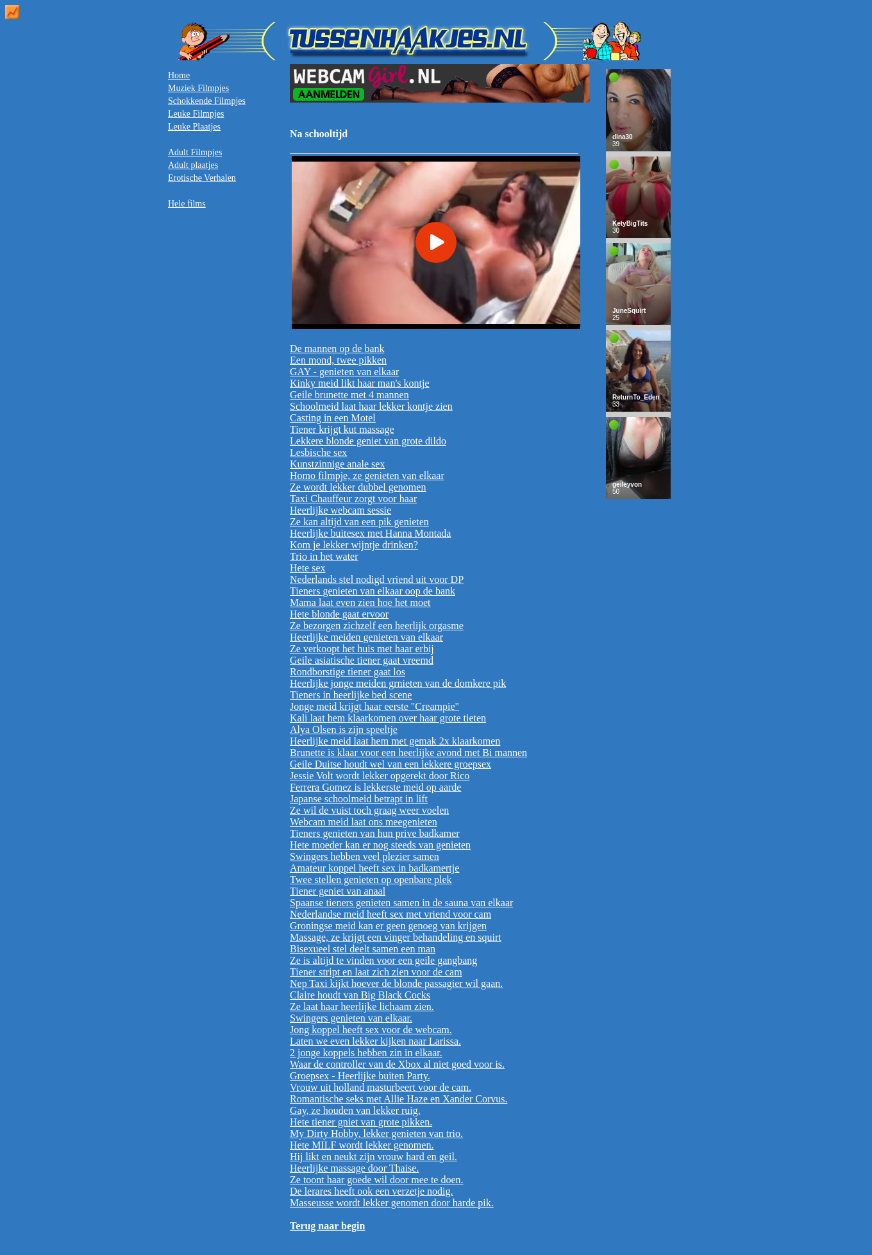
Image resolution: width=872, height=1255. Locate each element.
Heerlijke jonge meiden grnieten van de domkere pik (398, 683)
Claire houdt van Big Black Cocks (360, 995)
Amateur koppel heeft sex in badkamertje (374, 868)
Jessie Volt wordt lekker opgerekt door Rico (379, 775)
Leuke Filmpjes (196, 114)
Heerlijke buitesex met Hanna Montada (370, 533)
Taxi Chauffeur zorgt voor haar (353, 498)
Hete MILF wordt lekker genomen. (361, 1145)
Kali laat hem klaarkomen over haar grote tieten (388, 717)
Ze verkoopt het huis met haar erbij (362, 648)
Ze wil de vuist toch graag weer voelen (369, 810)
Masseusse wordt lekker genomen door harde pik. (392, 1202)
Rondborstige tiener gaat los (347, 671)
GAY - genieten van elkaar (344, 371)
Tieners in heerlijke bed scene (351, 694)
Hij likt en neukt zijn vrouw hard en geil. (373, 1156)
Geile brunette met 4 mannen (349, 394)
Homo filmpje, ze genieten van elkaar (367, 475)
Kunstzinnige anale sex (337, 464)
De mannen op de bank (337, 348)
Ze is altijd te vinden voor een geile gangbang (383, 960)
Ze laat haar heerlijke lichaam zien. (362, 1006)
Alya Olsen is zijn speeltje (344, 729)
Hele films (187, 203)
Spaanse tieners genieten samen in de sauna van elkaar (401, 902)
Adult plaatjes (193, 165)
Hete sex (308, 567)
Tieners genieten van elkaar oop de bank (372, 590)
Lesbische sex (318, 452)
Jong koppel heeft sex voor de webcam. (371, 1029)
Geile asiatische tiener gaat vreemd (361, 660)
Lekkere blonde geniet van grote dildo (368, 440)
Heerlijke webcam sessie (340, 510)
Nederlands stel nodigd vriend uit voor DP (377, 579)
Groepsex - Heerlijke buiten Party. (360, 1075)
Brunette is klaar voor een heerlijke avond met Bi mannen (408, 752)
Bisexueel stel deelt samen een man (362, 948)
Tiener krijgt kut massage (342, 429)
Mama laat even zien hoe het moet (360, 602)
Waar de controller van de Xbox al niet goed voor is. (397, 1064)
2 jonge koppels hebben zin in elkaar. (366, 1052)
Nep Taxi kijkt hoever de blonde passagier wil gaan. (396, 983)
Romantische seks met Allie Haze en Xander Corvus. (398, 1098)
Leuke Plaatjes (194, 126)
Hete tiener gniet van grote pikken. (361, 1121)
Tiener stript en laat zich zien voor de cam (376, 971)
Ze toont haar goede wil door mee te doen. (377, 1179)
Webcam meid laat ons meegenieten (363, 821)
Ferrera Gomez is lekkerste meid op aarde (375, 787)
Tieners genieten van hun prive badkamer (375, 833)
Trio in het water (324, 556)
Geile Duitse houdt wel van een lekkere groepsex (390, 764)
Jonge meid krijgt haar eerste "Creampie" (374, 706)
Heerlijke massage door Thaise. (354, 1168)
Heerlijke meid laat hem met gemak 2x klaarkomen (395, 741)
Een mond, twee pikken (338, 360)
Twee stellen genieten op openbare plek (371, 879)
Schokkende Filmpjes (207, 101)
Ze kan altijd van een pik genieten (359, 521)
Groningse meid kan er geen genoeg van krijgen (388, 925)
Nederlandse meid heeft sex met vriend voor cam (390, 914)
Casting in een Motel (333, 417)
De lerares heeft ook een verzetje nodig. (371, 1191)
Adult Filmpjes (195, 152)
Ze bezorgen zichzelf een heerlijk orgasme (377, 625)
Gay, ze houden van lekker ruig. (355, 1110)
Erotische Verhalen (202, 178)
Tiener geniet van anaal (337, 891)
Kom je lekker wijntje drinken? (354, 544)
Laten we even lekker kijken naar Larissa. (375, 1041)
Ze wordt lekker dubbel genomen (358, 487)
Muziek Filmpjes (198, 88)
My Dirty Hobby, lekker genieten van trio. (376, 1133)
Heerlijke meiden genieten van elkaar (366, 637)
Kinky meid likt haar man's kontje (360, 383)
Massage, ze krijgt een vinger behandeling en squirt (395, 937)
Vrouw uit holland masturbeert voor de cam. (380, 1087)
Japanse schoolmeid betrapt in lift (359, 798)
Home (179, 75)
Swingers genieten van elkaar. (351, 1018)
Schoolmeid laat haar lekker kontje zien (371, 406)
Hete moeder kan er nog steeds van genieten (380, 844)
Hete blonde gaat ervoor (339, 614)
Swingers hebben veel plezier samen (364, 856)
